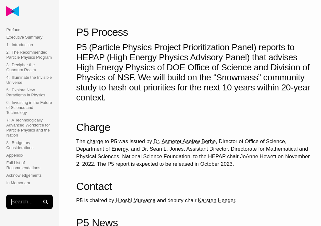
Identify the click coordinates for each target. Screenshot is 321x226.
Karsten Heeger (216, 200)
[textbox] (29, 202)
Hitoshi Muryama (136, 200)
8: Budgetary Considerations (20, 145)
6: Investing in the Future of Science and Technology (29, 107)
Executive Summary (24, 37)
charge (95, 141)
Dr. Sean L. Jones (162, 149)
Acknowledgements (24, 175)
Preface (13, 29)
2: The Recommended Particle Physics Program (29, 55)
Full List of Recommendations (23, 165)
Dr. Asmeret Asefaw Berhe (185, 141)
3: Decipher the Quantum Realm (21, 67)
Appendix (14, 155)
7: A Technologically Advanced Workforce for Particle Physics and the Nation (28, 127)
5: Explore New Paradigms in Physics (25, 92)
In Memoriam (18, 182)
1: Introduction (19, 44)
